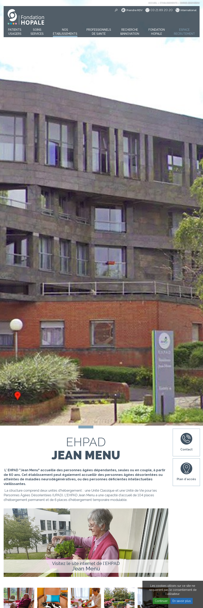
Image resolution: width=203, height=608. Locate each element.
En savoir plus (181, 601)
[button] (14, 32)
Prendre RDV (134, 10)
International (189, 10)
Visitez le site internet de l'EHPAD (86, 563)
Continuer (161, 601)
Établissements (168, 3)
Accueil (152, 3)
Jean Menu (86, 568)
